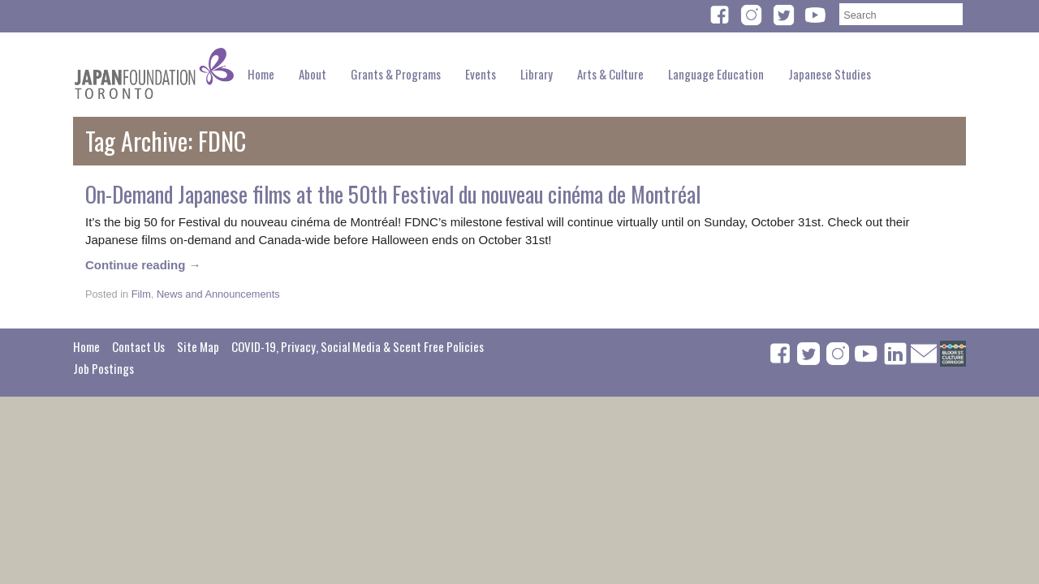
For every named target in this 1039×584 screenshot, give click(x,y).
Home (261, 74)
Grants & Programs (396, 74)
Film (141, 294)
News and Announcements (218, 294)
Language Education (716, 74)
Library (536, 74)
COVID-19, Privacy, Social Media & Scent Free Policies (357, 346)
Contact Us (138, 346)
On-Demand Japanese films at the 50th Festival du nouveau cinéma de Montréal (393, 194)
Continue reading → (143, 265)
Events (480, 74)
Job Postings (103, 368)
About (312, 74)
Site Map (198, 346)
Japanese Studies (829, 74)
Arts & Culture (610, 74)
